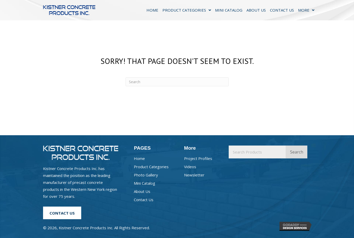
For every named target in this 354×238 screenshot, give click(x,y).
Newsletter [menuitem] (194, 174)
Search (296, 152)
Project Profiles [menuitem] (198, 158)
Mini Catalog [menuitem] (144, 183)
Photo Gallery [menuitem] (146, 174)
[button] (62, 213)
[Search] (177, 81)
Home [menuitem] (139, 158)
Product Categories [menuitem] (151, 166)
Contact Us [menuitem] (143, 199)
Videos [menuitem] (190, 166)
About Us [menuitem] (142, 191)
